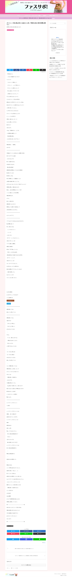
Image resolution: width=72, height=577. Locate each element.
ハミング (8, 303)
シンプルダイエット (10, 300)
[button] (65, 23)
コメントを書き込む (26, 565)
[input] (57, 23)
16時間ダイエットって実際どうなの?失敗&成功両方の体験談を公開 (57, 65)
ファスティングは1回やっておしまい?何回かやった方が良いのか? (57, 69)
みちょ (57, 37)
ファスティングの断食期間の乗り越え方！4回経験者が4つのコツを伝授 (56, 72)
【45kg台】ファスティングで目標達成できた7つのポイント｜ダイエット (57, 76)
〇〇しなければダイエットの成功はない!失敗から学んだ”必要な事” (57, 61)
